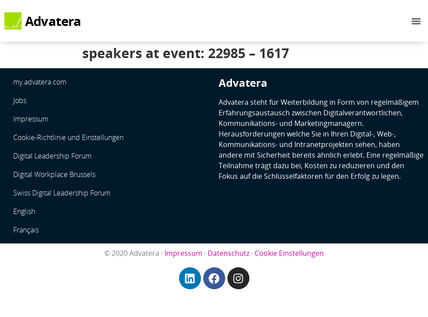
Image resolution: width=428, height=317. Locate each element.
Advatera (53, 21)
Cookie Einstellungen (289, 253)
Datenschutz (228, 253)
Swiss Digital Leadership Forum (61, 193)
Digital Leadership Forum (52, 156)
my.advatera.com (39, 82)
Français (26, 230)
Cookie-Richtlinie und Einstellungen (68, 137)
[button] (416, 21)
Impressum (30, 119)
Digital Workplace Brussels (54, 174)
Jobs (19, 100)
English (24, 211)
